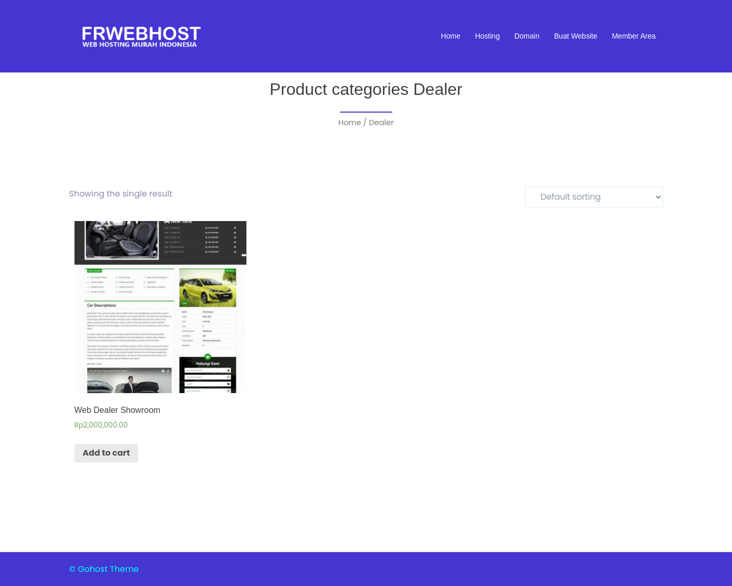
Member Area (633, 36)
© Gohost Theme (104, 569)
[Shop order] (594, 197)
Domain (526, 36)
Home (450, 36)
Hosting (487, 36)
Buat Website (575, 36)
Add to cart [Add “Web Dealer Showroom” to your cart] (106, 453)
